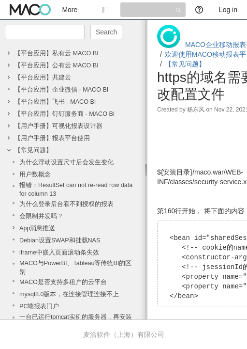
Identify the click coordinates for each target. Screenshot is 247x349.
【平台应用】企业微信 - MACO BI (61, 89)
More (69, 10)
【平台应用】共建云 (43, 77)
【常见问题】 (33, 150)
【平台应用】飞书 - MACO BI (55, 101)
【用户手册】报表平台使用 (52, 138)
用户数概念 (35, 174)
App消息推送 (37, 228)
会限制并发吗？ (41, 216)
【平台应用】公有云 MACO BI (57, 65)
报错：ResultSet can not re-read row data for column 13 (75, 189)
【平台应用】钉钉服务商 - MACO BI (65, 114)
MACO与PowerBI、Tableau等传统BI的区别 (75, 267)
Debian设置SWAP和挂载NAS (59, 240)
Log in (228, 10)
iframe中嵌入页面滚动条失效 (59, 252)
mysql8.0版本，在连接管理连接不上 (69, 294)
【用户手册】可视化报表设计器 (58, 126)
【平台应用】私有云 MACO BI (57, 53)
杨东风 (195, 109)
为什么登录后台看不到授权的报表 (66, 204)
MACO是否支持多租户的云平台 (63, 282)
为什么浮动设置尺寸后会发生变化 (66, 162)
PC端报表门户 (39, 306)
